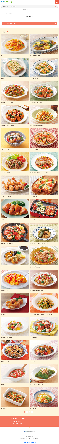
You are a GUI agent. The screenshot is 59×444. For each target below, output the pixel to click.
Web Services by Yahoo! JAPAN (29, 442)
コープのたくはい (17, 423)
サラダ (32, 9)
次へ (34, 412)
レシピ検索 (6, 13)
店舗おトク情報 (17, 421)
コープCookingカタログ (19, 419)
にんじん (35, 9)
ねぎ (29, 9)
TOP (2, 13)
